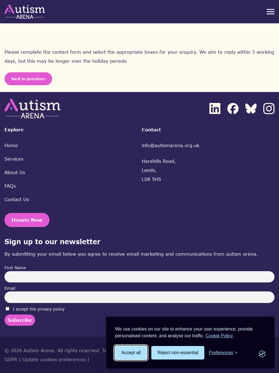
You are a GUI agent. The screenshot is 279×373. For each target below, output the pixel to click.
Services (13, 158)
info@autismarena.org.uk (170, 145)
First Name (15, 267)
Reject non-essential (177, 352)
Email (9, 288)
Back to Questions (28, 79)
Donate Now (27, 220)
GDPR (10, 359)
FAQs (10, 185)
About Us (14, 172)
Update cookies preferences (54, 359)
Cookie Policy (219, 335)
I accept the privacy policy (35, 309)
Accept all (131, 352)
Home (11, 145)
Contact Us (16, 199)
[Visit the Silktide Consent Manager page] (262, 352)
